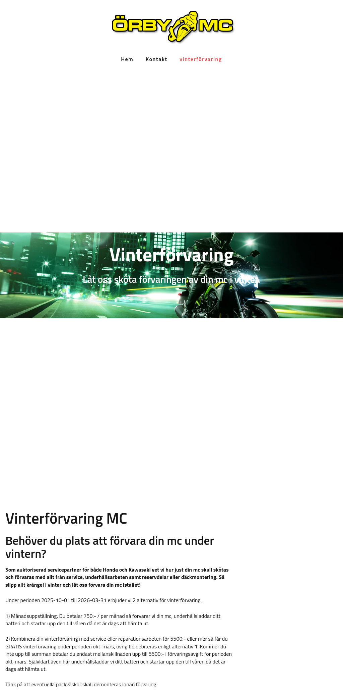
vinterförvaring (201, 59)
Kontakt (156, 59)
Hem (127, 59)
